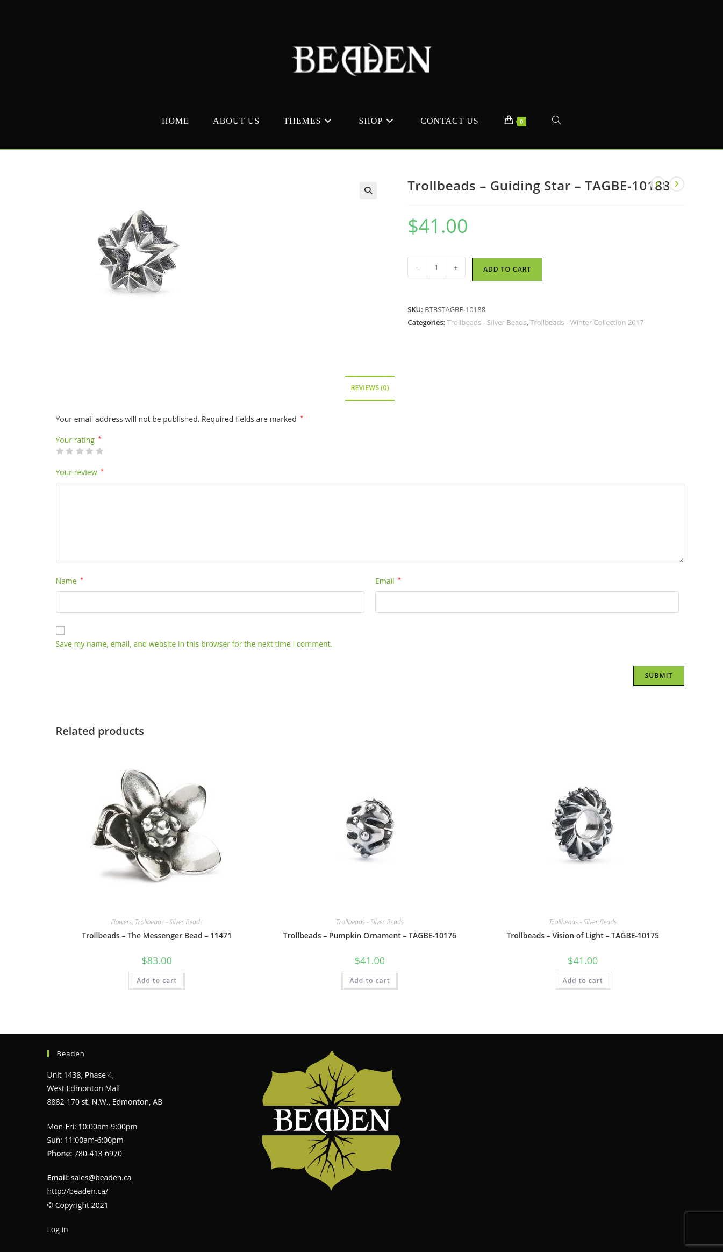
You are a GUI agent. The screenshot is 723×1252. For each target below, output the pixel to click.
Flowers (121, 921)
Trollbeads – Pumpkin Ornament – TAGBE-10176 (369, 935)
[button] (368, 190)
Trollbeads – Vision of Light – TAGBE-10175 (582, 935)
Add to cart (507, 269)
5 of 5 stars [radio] (99, 451)
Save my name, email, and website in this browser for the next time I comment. (194, 644)
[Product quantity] (436, 267)
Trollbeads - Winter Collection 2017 (586, 322)
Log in (57, 1229)
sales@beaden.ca (101, 1177)
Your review (80, 472)
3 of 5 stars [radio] (79, 451)
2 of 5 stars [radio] (69, 451)
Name (69, 581)
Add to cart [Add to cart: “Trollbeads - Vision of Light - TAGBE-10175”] (583, 980)
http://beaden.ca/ (78, 1191)
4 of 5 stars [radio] (89, 451)
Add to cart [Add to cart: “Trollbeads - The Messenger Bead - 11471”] (157, 980)
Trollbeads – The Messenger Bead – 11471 (157, 935)
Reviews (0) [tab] (369, 387)
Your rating (79, 440)
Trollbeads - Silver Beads (487, 322)
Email (388, 581)
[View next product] (676, 184)
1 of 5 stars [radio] (59, 451)
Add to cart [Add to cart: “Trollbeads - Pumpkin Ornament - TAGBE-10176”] (369, 980)
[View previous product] (657, 184)
